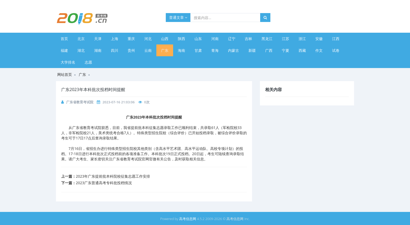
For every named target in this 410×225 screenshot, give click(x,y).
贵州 (131, 50)
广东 (164, 50)
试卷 (335, 50)
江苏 (285, 38)
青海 (215, 50)
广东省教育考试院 (79, 102)
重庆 (131, 38)
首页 (64, 38)
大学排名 (68, 62)
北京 (81, 38)
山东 (198, 38)
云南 (148, 50)
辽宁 (231, 38)
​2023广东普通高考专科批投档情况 (104, 182)
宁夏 (285, 50)
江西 (335, 38)
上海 (114, 38)
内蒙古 (233, 50)
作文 (319, 50)
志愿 (88, 62)
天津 (97, 38)
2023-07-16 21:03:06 (118, 102)
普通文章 (178, 17)
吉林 (248, 38)
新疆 (252, 50)
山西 (164, 38)
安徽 (319, 38)
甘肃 (198, 50)
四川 (114, 50)
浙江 (302, 38)
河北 (148, 38)
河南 (215, 38)
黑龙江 (266, 38)
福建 (64, 50)
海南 (181, 50)
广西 (268, 50)
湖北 (81, 50)
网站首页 (64, 74)
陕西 (181, 38)
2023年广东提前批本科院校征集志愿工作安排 (113, 176)
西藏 (302, 50)
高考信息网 (187, 218)
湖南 (97, 50)
